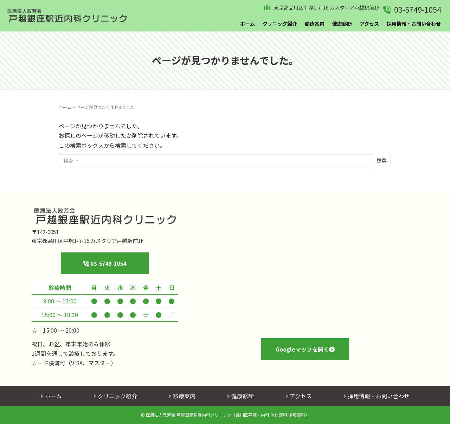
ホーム (247, 23)
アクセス (369, 23)
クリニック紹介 (280, 23)
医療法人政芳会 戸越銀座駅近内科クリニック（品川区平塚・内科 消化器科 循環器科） (227, 415)
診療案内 (314, 23)
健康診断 (342, 23)
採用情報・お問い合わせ (414, 23)
